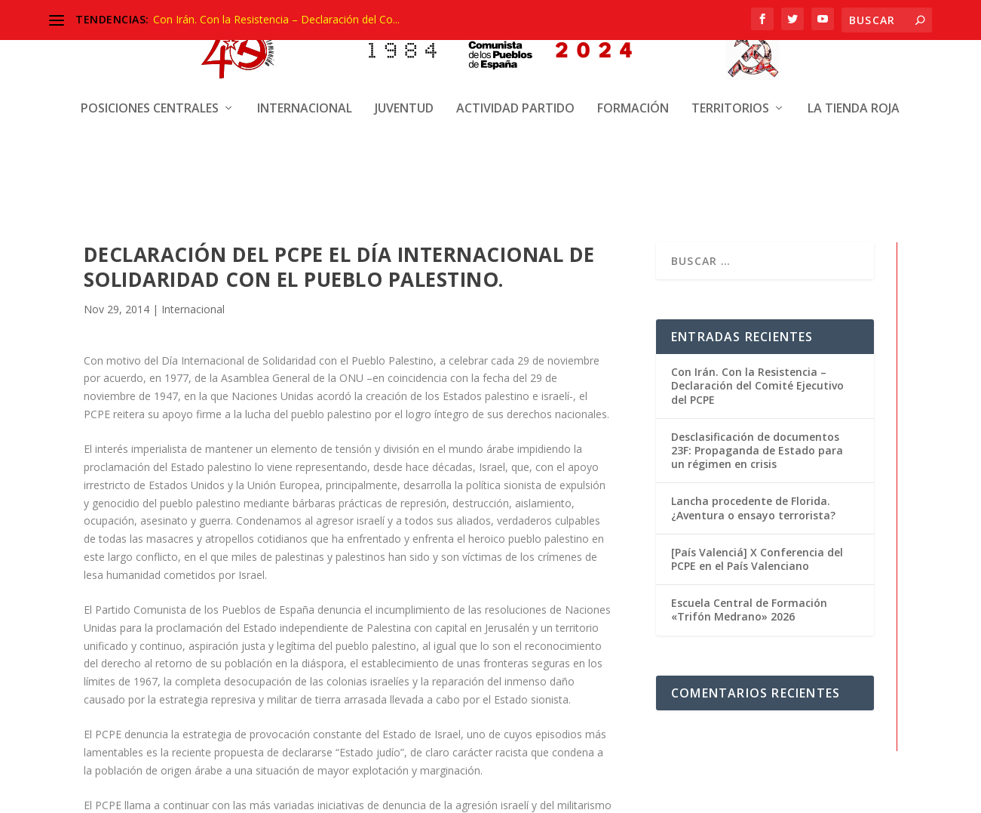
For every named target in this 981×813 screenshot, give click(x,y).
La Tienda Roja (854, 96)
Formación (633, 96)
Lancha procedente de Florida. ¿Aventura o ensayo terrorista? (753, 507)
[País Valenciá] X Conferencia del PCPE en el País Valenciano (757, 557)
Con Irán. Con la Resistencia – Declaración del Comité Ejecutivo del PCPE (757, 384)
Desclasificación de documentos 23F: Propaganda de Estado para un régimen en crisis (757, 449)
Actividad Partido (515, 96)
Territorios (730, 96)
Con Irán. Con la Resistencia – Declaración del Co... (276, 19)
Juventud (404, 96)
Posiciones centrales (150, 96)
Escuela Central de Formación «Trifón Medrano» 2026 (749, 608)
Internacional (304, 96)
